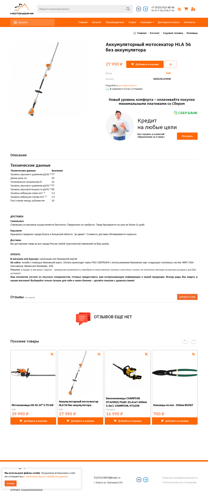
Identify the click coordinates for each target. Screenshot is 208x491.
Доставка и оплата (168, 22)
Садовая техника (173, 33)
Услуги (132, 22)
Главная (82, 22)
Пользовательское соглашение (179, 482)
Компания (146, 22)
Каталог (21, 22)
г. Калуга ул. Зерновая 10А (108, 482)
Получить (187, 136)
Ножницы (192, 33)
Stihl (14, 409)
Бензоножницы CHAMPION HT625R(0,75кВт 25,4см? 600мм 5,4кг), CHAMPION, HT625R (126, 401)
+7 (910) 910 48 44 (162, 7)
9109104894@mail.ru (107, 477)
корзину (145, 64)
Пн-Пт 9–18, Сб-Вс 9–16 (163, 10)
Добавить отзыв (187, 296)
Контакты (189, 22)
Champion (110, 409)
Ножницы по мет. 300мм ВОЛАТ (173, 404)
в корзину (33, 420)
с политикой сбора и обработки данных (46, 476)
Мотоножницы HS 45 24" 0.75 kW (33, 404)
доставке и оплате (128, 85)
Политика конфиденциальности (180, 477)
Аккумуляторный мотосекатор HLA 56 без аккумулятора (78, 403)
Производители (115, 22)
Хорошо (10, 483)
